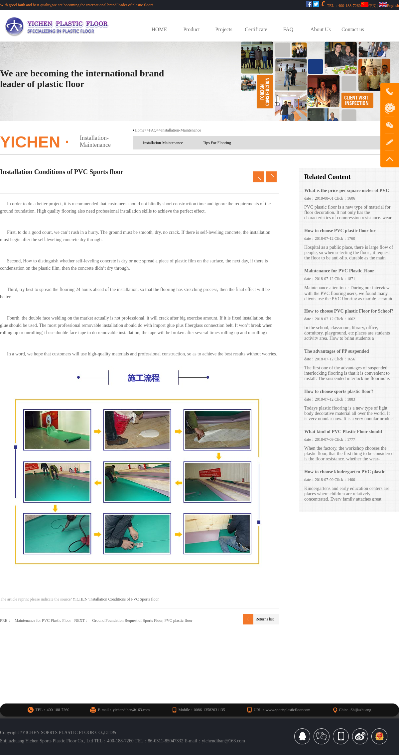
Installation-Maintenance (95, 141)
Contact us (352, 29)
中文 (368, 5)
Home (139, 130)
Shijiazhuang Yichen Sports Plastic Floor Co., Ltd (46, 740)
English (389, 5)
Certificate (256, 29)
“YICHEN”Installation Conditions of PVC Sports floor (115, 599)
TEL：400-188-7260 (114, 740)
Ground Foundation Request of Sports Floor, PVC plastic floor (142, 620)
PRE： (5, 620)
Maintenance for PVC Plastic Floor (43, 620)
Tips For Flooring (217, 143)
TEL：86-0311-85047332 (159, 740)
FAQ (288, 29)
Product (191, 29)
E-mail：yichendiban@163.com (215, 740)
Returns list (264, 619)
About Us (320, 29)
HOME (159, 29)
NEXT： (81, 620)
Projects (223, 29)
